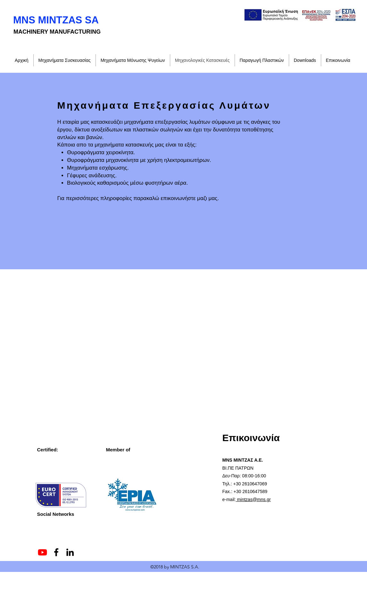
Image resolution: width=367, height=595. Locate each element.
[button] (305, 60)
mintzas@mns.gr (253, 499)
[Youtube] (42, 552)
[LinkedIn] (70, 552)
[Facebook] (56, 552)
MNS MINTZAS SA (56, 20)
